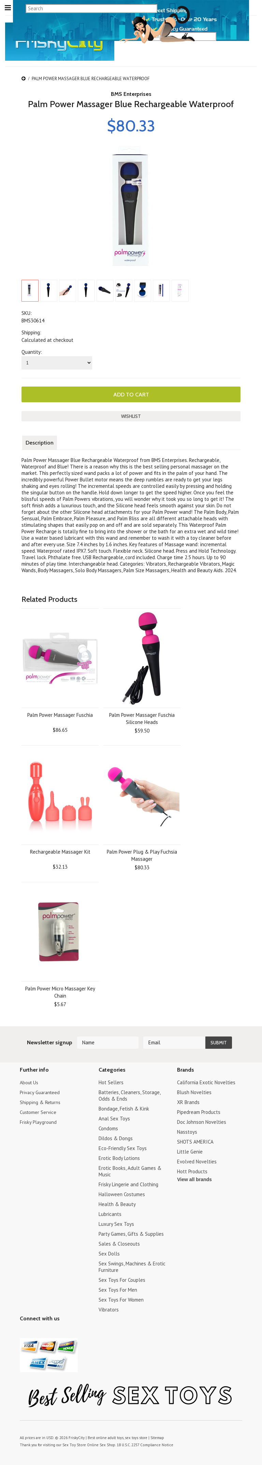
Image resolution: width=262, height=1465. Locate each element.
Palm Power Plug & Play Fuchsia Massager (142, 854)
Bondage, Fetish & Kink (124, 1108)
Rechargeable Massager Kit (60, 851)
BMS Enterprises (131, 94)
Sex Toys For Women (121, 1299)
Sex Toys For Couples (122, 1279)
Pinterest (48, 1331)
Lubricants (110, 1213)
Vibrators (109, 1309)
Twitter (24, 1331)
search (239, 36)
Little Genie (190, 1151)
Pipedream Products (198, 1111)
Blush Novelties (194, 1091)
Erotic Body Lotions (119, 1157)
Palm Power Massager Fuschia (60, 714)
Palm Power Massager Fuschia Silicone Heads (142, 718)
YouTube (36, 1331)
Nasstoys (187, 1131)
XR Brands (188, 1101)
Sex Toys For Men (118, 1289)
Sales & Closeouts (119, 1243)
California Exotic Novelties (206, 1081)
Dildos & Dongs (116, 1137)
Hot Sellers (111, 1081)
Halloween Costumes (122, 1193)
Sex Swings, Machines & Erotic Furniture (132, 1266)
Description (40, 442)
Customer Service (39, 1111)
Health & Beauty (117, 1203)
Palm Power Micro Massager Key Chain (60, 991)
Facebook (60, 1331)
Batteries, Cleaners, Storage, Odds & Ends (129, 1094)
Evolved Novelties (197, 1161)
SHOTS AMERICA (195, 1141)
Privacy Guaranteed (41, 1091)
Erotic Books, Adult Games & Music (130, 1170)
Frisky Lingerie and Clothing (128, 1183)
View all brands (194, 1178)
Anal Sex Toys (114, 1118)
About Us (30, 1081)
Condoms (108, 1128)
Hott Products (192, 1170)
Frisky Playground (39, 1121)
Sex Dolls (109, 1253)
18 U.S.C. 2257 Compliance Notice (142, 1444)
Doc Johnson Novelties (201, 1121)
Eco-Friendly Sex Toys (123, 1147)
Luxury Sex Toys (116, 1223)
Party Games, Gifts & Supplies (131, 1233)
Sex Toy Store (73, 1444)
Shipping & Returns (41, 1101)
